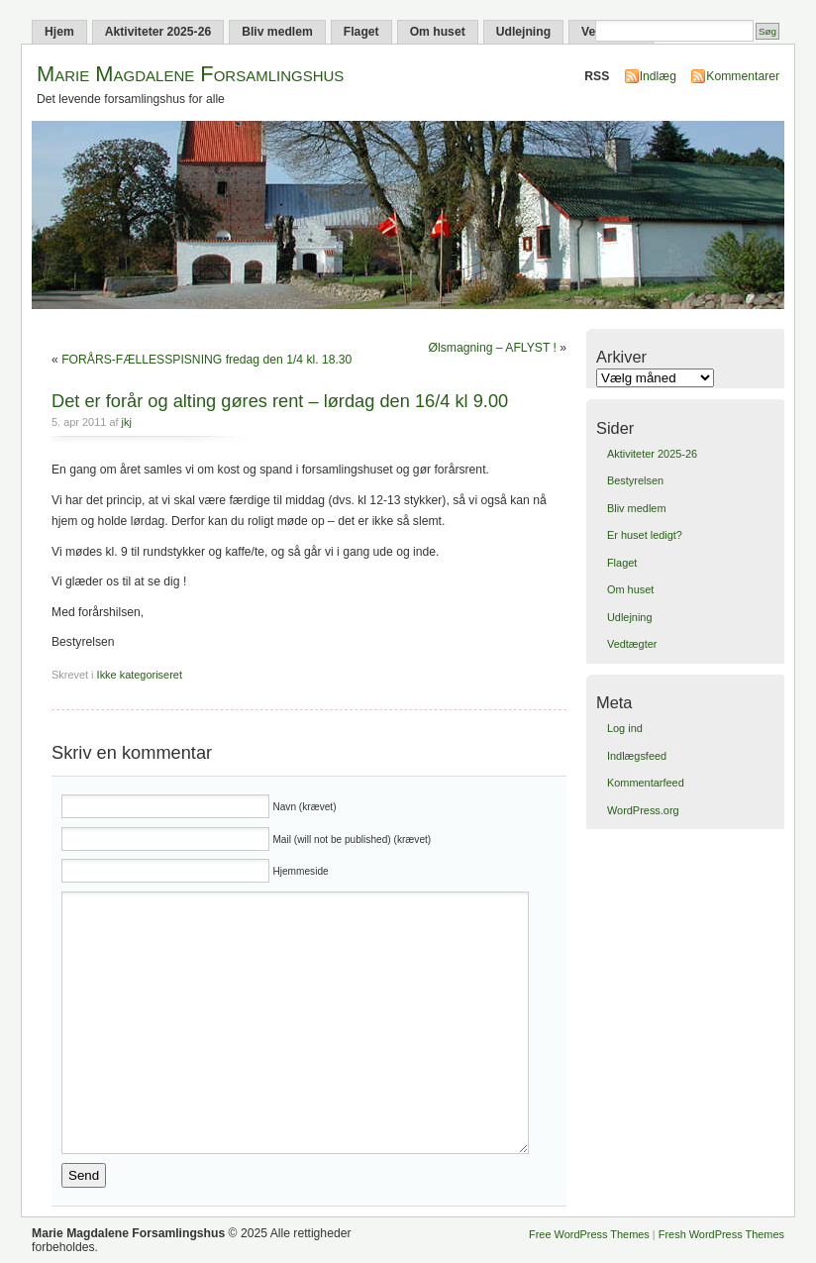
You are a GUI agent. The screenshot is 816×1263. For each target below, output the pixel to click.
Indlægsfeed (636, 756)
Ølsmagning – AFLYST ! (493, 348)
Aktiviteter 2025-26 (158, 32)
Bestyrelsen (635, 480)
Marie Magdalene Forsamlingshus (190, 73)
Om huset (437, 32)
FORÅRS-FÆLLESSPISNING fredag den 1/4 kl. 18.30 (206, 360)
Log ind (625, 728)
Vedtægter (632, 644)
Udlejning (523, 32)
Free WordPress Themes (589, 1234)
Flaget (361, 32)
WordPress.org (643, 810)
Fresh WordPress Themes (721, 1234)
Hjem (59, 32)
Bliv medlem (277, 32)
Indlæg (658, 76)
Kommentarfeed (645, 783)
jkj (127, 422)
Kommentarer (742, 76)
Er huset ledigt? (644, 535)
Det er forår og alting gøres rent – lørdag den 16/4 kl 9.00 (279, 400)
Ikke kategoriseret (139, 675)
